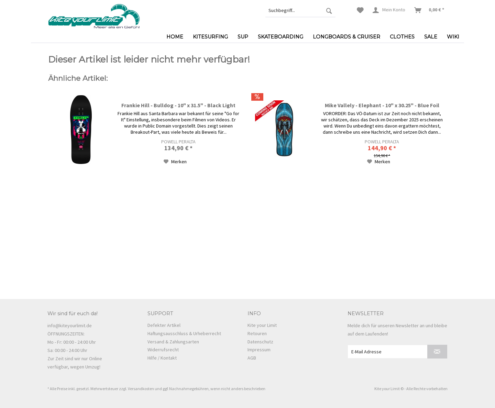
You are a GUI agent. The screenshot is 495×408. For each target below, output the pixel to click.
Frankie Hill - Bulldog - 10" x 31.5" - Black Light (178, 105)
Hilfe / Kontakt (162, 358)
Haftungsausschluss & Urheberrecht (184, 333)
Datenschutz (260, 342)
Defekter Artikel (163, 325)
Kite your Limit (262, 325)
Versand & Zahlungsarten (173, 342)
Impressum (259, 349)
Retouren (257, 333)
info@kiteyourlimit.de (69, 325)
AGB (252, 358)
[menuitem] (300, 10)
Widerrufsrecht (163, 349)
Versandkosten (141, 388)
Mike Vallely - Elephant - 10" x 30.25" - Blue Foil (382, 105)
